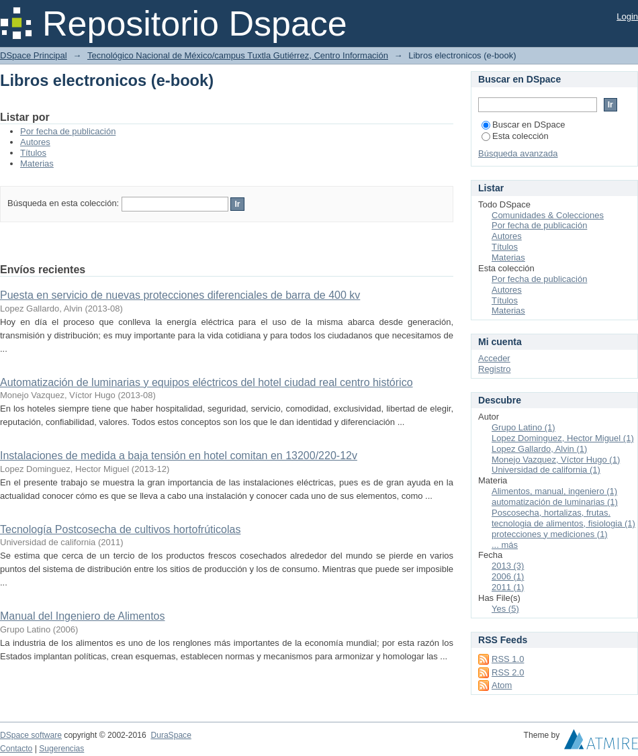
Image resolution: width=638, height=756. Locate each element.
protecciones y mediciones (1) (550, 534)
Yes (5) (505, 609)
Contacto (16, 748)
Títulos (33, 153)
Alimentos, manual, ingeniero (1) (554, 491)
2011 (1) (508, 587)
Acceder (494, 358)
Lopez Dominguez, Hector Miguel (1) (563, 438)
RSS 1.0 (508, 659)
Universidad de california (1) (546, 470)
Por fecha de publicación (68, 131)
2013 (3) (508, 566)
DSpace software (31, 735)
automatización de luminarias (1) (555, 502)
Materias (37, 163)
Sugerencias (61, 748)
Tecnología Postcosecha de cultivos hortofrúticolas (120, 529)
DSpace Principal (33, 55)
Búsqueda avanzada (518, 153)
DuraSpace (170, 735)
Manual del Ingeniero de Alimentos (82, 616)
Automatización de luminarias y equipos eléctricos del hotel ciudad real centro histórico (206, 382)
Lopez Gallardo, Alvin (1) (539, 449)
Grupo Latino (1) (523, 427)
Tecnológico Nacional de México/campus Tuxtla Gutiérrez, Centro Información (237, 55)
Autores (35, 142)
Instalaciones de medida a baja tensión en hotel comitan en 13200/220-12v (178, 455)
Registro (494, 369)
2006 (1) (508, 576)
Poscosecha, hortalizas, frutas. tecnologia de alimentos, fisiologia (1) (563, 518)
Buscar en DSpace (523, 125)
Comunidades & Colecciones (548, 215)
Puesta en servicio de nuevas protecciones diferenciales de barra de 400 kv (180, 295)
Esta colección (515, 136)
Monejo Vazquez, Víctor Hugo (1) (556, 460)
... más (505, 545)
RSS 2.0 (508, 672)
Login (627, 16)
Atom (502, 685)
